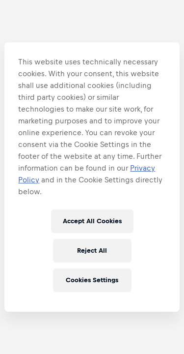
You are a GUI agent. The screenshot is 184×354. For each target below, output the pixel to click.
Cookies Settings (92, 280)
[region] (91, 177)
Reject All (92, 250)
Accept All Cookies (92, 221)
